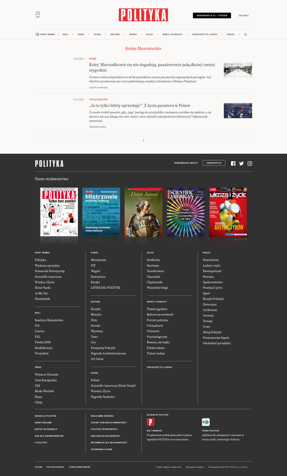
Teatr (94, 336)
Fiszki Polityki (210, 431)
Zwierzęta (209, 304)
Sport (206, 293)
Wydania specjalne (47, 265)
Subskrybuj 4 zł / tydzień (211, 15)
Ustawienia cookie (101, 449)
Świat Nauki (43, 287)
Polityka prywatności (104, 429)
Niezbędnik (42, 299)
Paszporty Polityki (103, 348)
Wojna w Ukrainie (46, 374)
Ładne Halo (176, 467)
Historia (208, 276)
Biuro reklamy (43, 422)
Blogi (149, 34)
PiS (37, 325)
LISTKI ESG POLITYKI (105, 287)
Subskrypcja (214, 163)
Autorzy (208, 315)
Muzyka (96, 314)
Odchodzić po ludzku (205, 34)
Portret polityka (157, 320)
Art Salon (97, 359)
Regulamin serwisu (102, 416)
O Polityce (41, 443)
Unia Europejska (46, 380)
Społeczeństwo (213, 282)
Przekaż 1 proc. (213, 287)
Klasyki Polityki (213, 299)
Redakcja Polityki (45, 416)
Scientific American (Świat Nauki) (113, 385)
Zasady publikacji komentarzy (109, 422)
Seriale (95, 325)
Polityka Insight (55, 467)
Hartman (153, 265)
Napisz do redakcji (46, 429)
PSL (37, 336)
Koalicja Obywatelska (49, 320)
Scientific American (48, 276)
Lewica (39, 331)
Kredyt (95, 282)
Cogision (167, 467)
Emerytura (98, 276)
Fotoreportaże (212, 271)
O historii (153, 331)
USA (37, 385)
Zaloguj (243, 15)
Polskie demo (156, 348)
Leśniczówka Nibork (79, 467)
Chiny (38, 402)
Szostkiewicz (155, 271)
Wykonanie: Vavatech (195, 467)
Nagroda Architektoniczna (108, 353)
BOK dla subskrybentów (49, 436)
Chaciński (153, 276)
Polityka (40, 260)
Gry (93, 342)
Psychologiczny (157, 336)
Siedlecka (153, 260)
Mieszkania (98, 260)
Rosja (38, 396)
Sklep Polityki (212, 332)
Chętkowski (155, 282)
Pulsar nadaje (156, 353)
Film (94, 320)
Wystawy (97, 331)
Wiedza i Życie (44, 282)
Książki (96, 309)
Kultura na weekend (160, 314)
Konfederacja (43, 348)
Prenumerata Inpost (186, 163)
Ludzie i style (211, 265)
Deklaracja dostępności (105, 436)
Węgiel (95, 271)
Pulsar (95, 380)
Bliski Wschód (44, 391)
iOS (148, 431)
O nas (206, 326)
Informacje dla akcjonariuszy (109, 443)
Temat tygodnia (157, 309)
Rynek (97, 34)
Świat (81, 34)
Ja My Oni (41, 293)
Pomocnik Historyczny (50, 271)
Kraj (65, 34)
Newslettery (211, 260)
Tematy (208, 321)
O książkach (155, 325)
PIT (93, 265)
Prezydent (42, 353)
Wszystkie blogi (157, 287)
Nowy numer (47, 34)
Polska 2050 (43, 342)
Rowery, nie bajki (158, 342)
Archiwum (210, 310)
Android (157, 431)
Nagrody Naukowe (103, 396)
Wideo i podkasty (173, 34)
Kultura (115, 34)
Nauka (133, 34)
